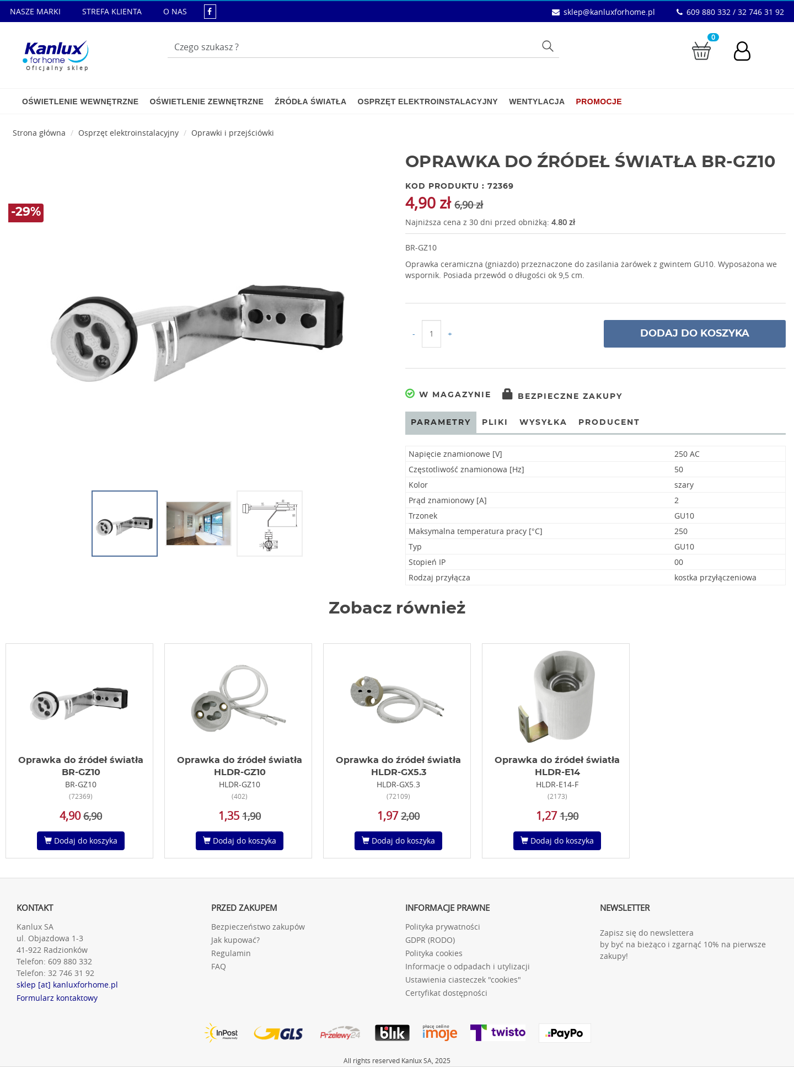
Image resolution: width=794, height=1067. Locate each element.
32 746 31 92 (71, 973)
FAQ (218, 966)
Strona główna (39, 132)
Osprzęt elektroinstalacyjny (428, 101)
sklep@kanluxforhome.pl (609, 12)
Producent (609, 422)
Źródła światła (310, 101)
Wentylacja (537, 101)
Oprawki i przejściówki (232, 132)
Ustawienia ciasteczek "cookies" (463, 979)
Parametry (441, 422)
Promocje (599, 101)
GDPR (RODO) (430, 940)
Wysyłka (543, 422)
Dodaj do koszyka (694, 334)
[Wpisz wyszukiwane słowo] (363, 47)
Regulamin (231, 953)
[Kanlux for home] (55, 52)
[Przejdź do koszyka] (701, 50)
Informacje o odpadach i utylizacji (467, 966)
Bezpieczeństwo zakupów (258, 926)
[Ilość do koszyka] (431, 334)
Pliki (495, 422)
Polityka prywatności (442, 926)
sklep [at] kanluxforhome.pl (67, 984)
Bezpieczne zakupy (562, 397)
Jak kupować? (235, 940)
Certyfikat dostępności (446, 993)
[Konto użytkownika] (747, 52)
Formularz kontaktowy (57, 998)
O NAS (175, 11)
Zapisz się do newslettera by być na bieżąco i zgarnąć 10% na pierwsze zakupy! (683, 944)
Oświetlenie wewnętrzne (80, 101)
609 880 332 (70, 961)
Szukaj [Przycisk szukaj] (549, 46)
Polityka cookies (434, 953)
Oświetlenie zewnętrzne (206, 101)
